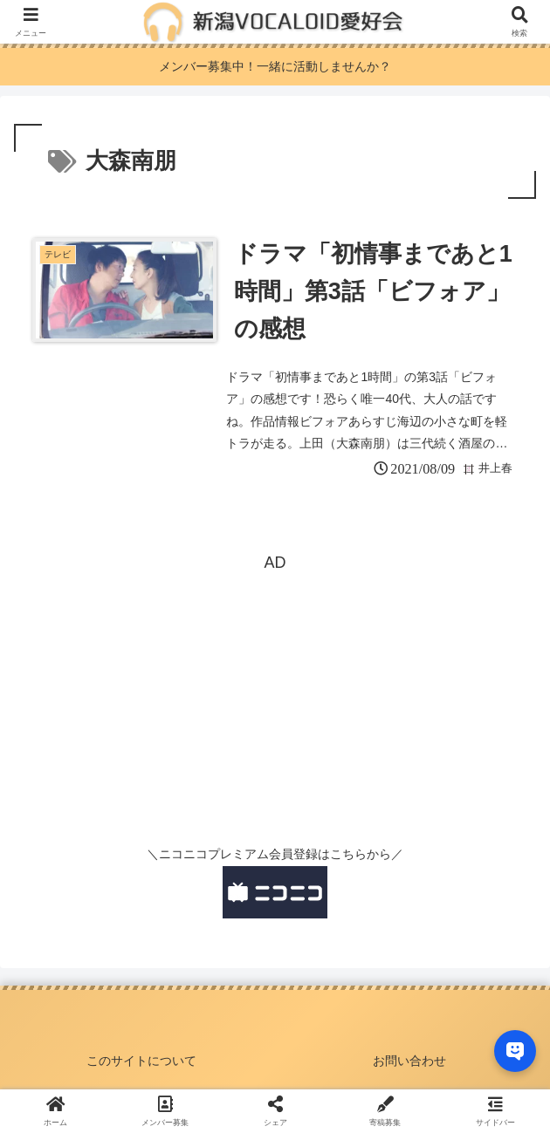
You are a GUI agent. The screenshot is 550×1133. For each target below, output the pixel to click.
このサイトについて (141, 1061)
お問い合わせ (409, 1061)
